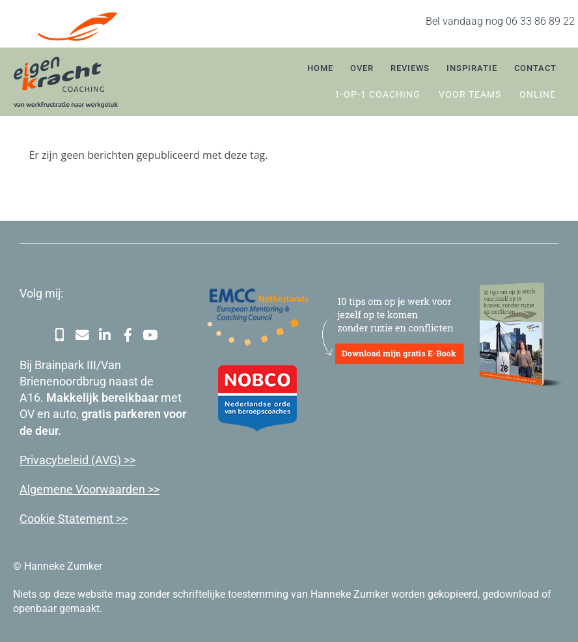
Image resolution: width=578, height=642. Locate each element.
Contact (535, 68)
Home (320, 68)
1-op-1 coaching (377, 94)
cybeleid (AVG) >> (90, 459)
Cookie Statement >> (74, 518)
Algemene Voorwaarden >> (89, 488)
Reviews (410, 68)
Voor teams (470, 94)
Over (362, 68)
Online (537, 94)
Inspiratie (472, 68)
